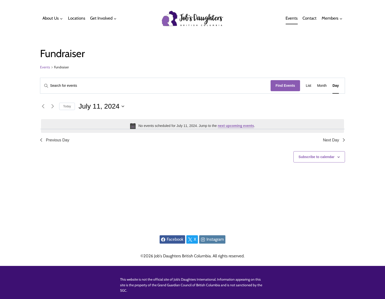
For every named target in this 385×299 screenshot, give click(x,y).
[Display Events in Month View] (322, 85)
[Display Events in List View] (308, 85)
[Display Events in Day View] (335, 85)
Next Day (334, 140)
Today (67, 106)
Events (292, 18)
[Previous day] (43, 106)
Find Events (285, 85)
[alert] (192, 126)
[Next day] (52, 106)
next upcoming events (236, 126)
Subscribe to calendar (316, 157)
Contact (309, 18)
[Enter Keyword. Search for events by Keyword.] (155, 85)
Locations (76, 18)
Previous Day (54, 140)
